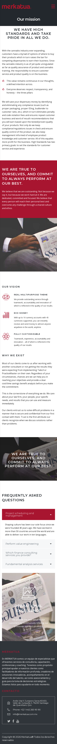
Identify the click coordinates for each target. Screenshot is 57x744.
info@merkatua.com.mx (25, 714)
